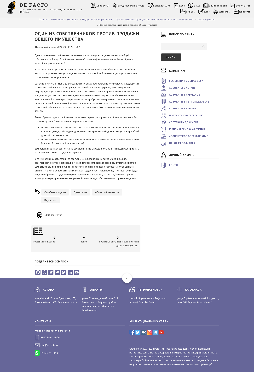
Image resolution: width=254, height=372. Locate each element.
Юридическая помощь (130, 6)
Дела (182, 6)
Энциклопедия (218, 6)
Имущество (50, 200)
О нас (197, 6)
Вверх (84, 242)
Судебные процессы (55, 192)
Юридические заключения (187, 129)
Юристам (244, 12)
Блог (207, 12)
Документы (243, 6)
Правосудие (80, 192)
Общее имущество (44, 242)
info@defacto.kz (46, 345)
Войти (173, 165)
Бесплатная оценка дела (186, 80)
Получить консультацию (186, 115)
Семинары (225, 12)
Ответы (190, 12)
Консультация (161, 6)
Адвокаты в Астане (182, 87)
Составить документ (184, 122)
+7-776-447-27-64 (47, 337)
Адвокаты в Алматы (182, 108)
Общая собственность (107, 192)
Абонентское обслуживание (188, 136)
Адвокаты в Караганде (184, 94)
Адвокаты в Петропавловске (189, 101)
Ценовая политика (182, 143)
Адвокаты (103, 6)
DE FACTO (33, 4)
